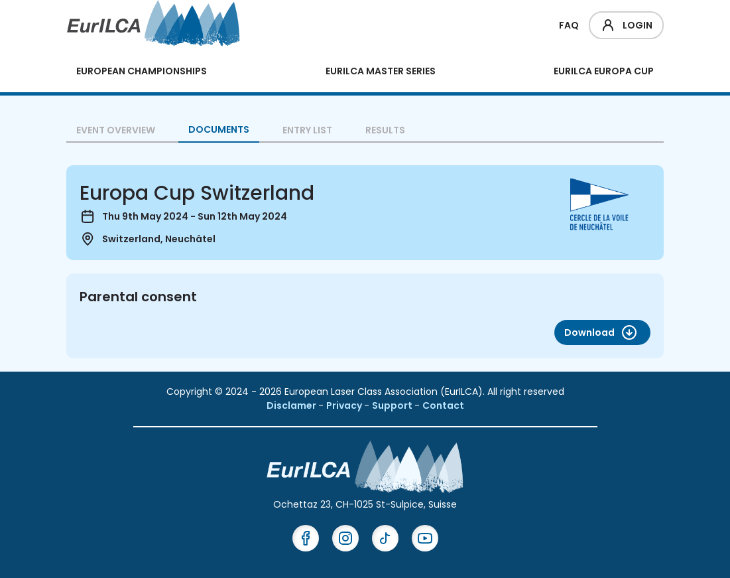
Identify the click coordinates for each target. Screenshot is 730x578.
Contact (443, 405)
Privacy (345, 405)
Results (385, 130)
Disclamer (292, 405)
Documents (218, 129)
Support (393, 405)
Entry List (307, 130)
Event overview (115, 130)
